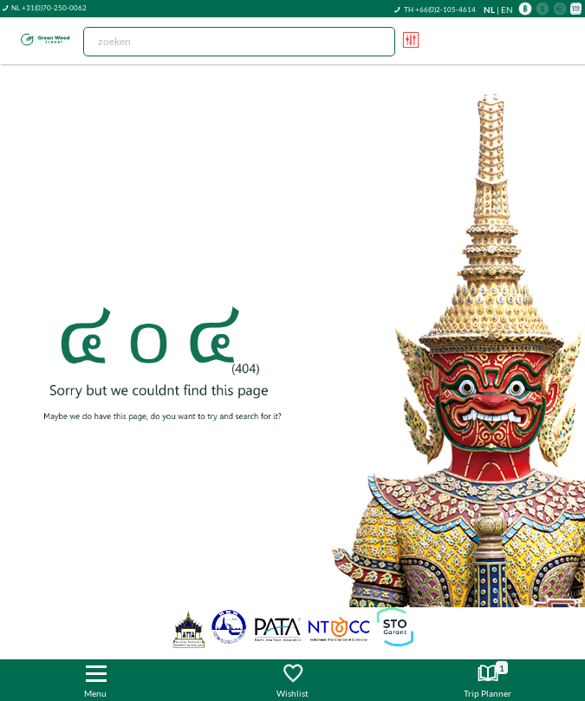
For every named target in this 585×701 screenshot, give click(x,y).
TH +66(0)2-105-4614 (440, 9)
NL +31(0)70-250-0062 (49, 7)
